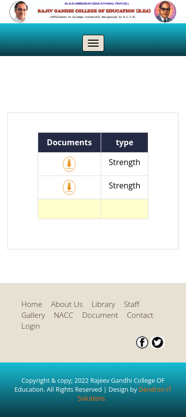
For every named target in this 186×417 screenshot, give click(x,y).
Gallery (33, 315)
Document (100, 315)
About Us (67, 304)
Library (103, 304)
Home (31, 304)
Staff (131, 304)
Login (30, 326)
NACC (63, 315)
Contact (140, 315)
